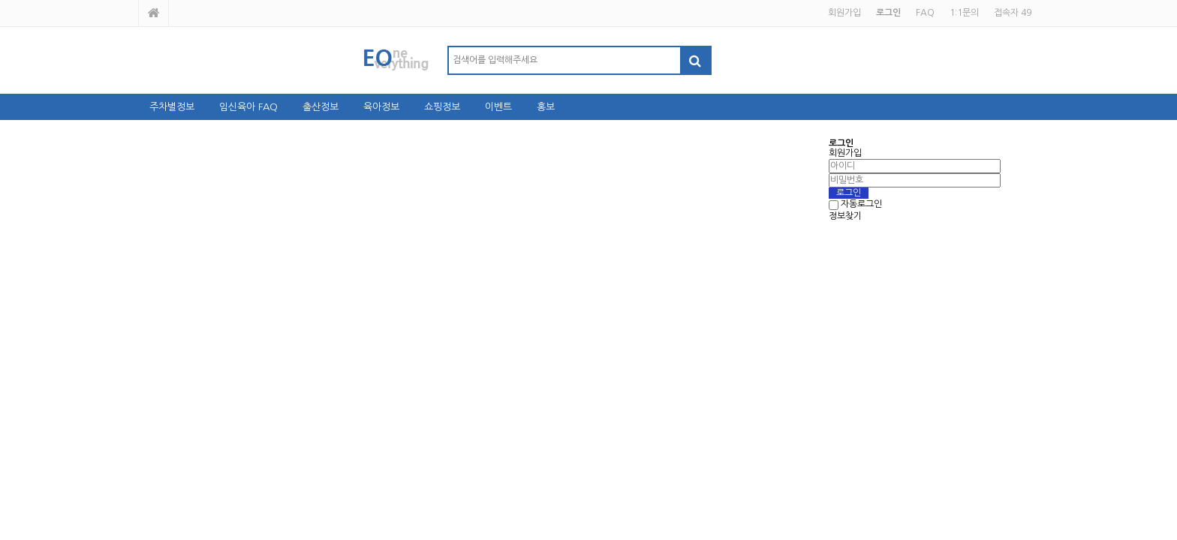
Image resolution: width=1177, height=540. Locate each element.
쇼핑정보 (442, 107)
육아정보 (381, 107)
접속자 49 (1012, 12)
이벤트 (498, 107)
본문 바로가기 (0, 0)
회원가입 (844, 12)
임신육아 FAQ (248, 107)
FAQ (925, 12)
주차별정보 (171, 107)
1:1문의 (964, 12)
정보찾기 (845, 216)
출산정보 (321, 107)
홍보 (546, 107)
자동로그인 (861, 204)
